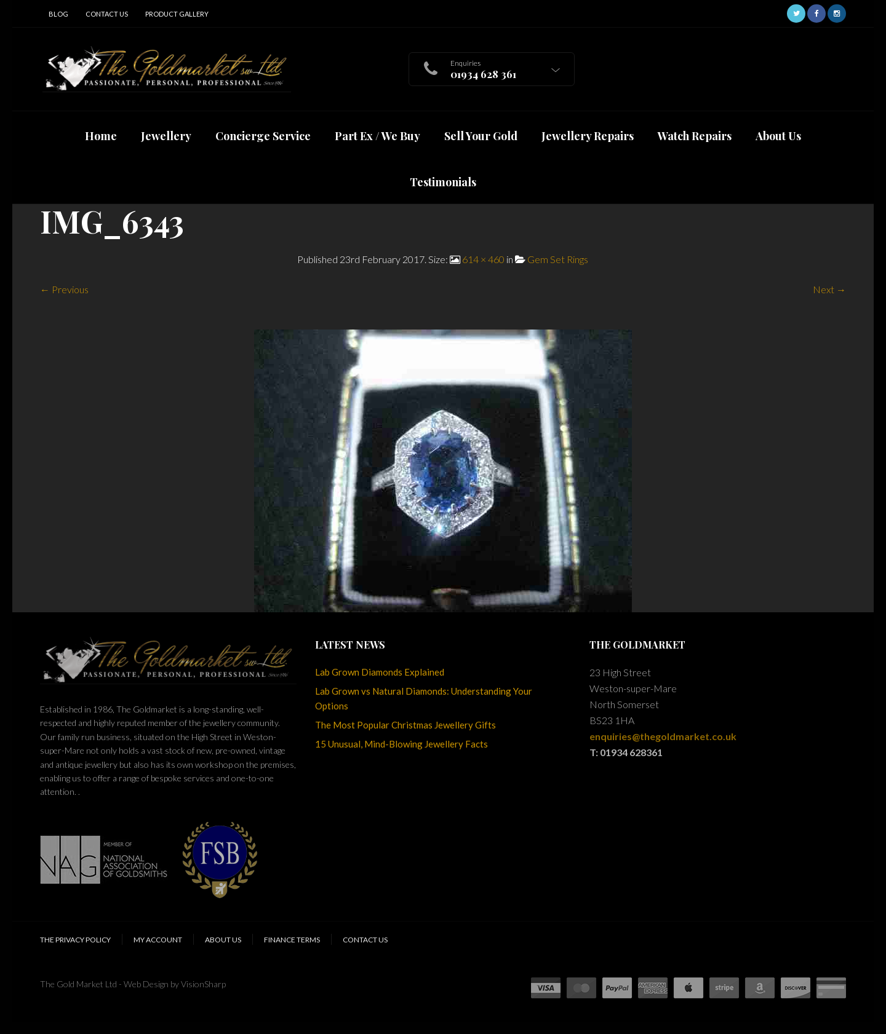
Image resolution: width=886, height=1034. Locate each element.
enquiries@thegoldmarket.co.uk (662, 736)
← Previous (64, 289)
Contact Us (107, 14)
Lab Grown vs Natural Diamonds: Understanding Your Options (423, 698)
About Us (223, 939)
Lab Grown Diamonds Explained (379, 671)
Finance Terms (292, 939)
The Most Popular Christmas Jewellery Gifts (405, 724)
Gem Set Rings (557, 259)
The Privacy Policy (75, 939)
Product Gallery (177, 14)
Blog (58, 14)
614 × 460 (483, 259)
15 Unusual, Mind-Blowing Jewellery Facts (401, 743)
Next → (829, 289)
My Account (158, 939)
